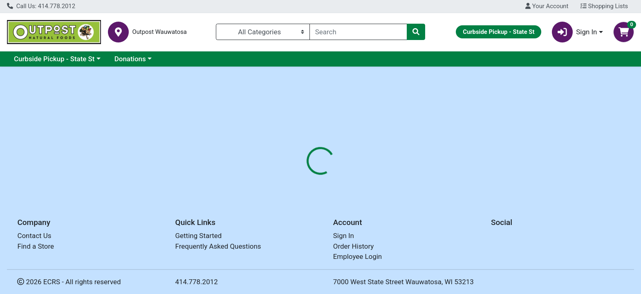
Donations (130, 59)
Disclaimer (328, 177)
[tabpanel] (454, 227)
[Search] (358, 32)
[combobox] (358, 32)
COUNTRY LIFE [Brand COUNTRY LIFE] (375, 228)
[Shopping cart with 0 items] (623, 32)
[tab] (290, 177)
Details (289, 177)
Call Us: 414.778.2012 (41, 6)
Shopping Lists (604, 6)
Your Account (546, 6)
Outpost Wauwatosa (159, 32)
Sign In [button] (574, 32)
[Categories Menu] (263, 32)
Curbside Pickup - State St (54, 59)
